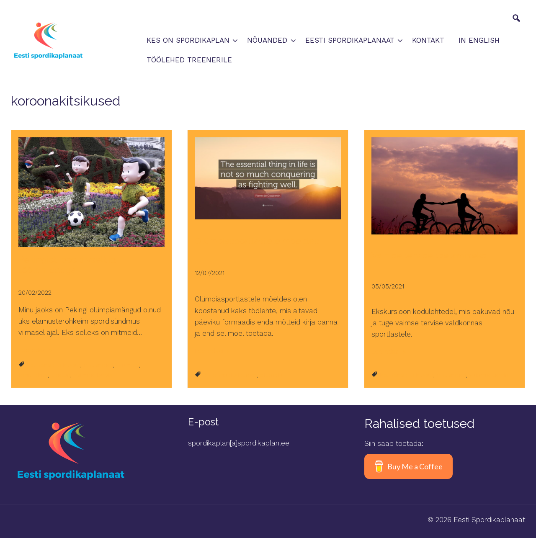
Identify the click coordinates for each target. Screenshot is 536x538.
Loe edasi (32, 350)
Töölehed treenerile (189, 60)
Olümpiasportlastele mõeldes (257, 241)
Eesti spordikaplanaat (349, 40)
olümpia (127, 365)
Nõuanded (267, 40)
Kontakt (428, 40)
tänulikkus (33, 375)
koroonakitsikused (53, 365)
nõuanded (98, 365)
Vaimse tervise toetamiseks (428, 255)
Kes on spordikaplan (188, 40)
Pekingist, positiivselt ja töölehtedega (67, 264)
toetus (60, 375)
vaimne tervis (93, 375)
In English (479, 40)
